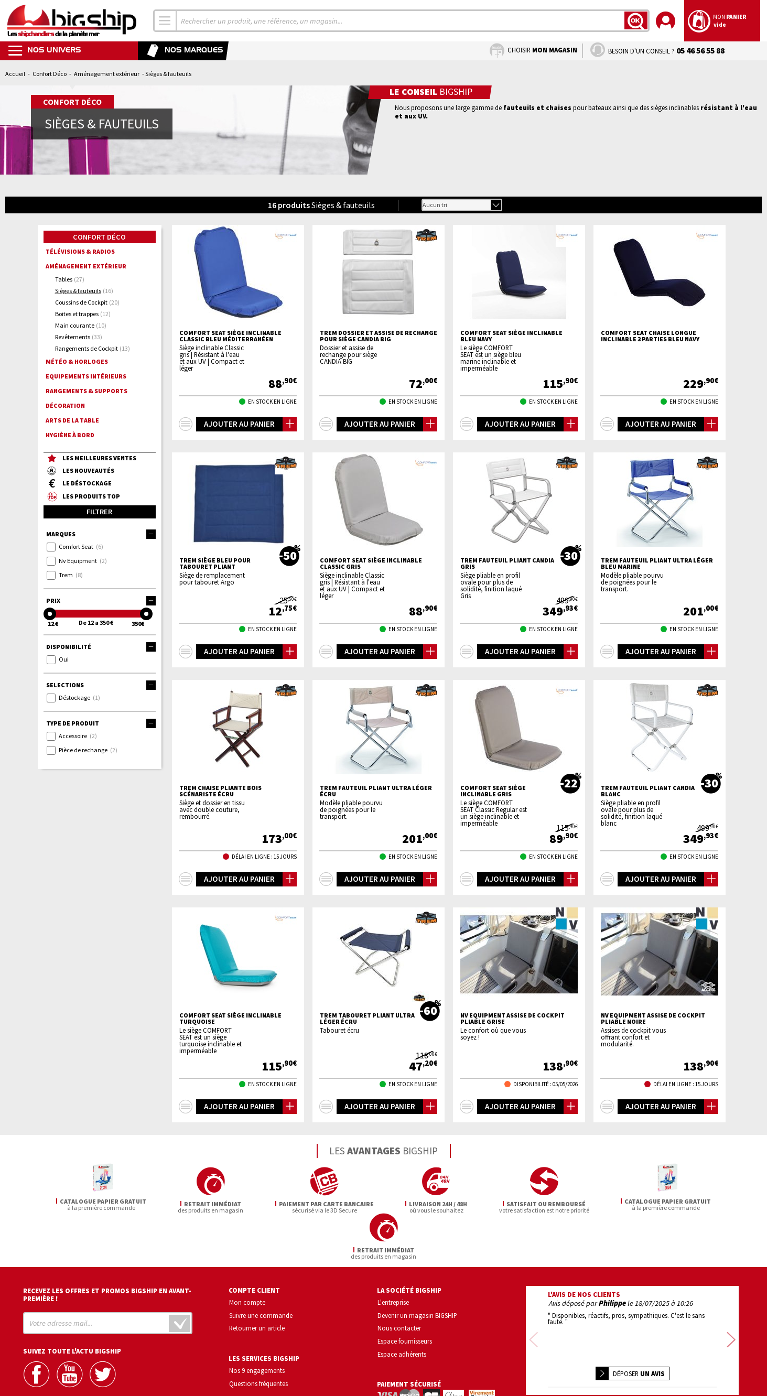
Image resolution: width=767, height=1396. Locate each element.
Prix (101, 600)
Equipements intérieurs (86, 376)
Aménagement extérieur (106, 74)
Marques (101, 534)
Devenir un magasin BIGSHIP (417, 1269)
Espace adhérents (401, 1308)
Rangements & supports (86, 391)
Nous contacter (399, 1282)
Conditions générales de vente (676, 1357)
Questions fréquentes (258, 1337)
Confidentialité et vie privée (583, 1357)
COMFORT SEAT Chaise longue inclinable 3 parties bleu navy (650, 336)
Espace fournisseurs (404, 1295)
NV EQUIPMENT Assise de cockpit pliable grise (512, 1018)
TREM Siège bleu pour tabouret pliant (215, 563)
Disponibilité (101, 647)
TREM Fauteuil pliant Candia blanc (648, 791)
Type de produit (101, 723)
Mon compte (247, 1256)
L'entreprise (393, 1256)
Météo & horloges (77, 361)
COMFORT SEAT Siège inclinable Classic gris (371, 563)
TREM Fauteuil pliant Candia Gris (507, 563)
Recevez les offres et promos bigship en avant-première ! (107, 1249)
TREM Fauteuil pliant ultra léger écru (376, 791)
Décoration (65, 405)
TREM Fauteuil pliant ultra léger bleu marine (657, 563)
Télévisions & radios (80, 251)
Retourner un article (257, 1282)
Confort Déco (50, 74)
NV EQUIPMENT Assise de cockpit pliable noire (653, 1018)
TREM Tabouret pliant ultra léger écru (367, 1018)
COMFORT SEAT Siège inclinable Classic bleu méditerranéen (230, 336)
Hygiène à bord (70, 435)
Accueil (15, 74)
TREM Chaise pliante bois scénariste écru (220, 791)
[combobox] (165, 20)
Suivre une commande (261, 1269)
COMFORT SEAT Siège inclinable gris (493, 791)
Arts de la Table (72, 420)
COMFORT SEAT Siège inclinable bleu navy (511, 336)
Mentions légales (570, 1372)
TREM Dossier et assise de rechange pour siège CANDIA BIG (378, 336)
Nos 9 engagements (257, 1324)
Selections (101, 685)
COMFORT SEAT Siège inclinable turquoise (230, 1018)
